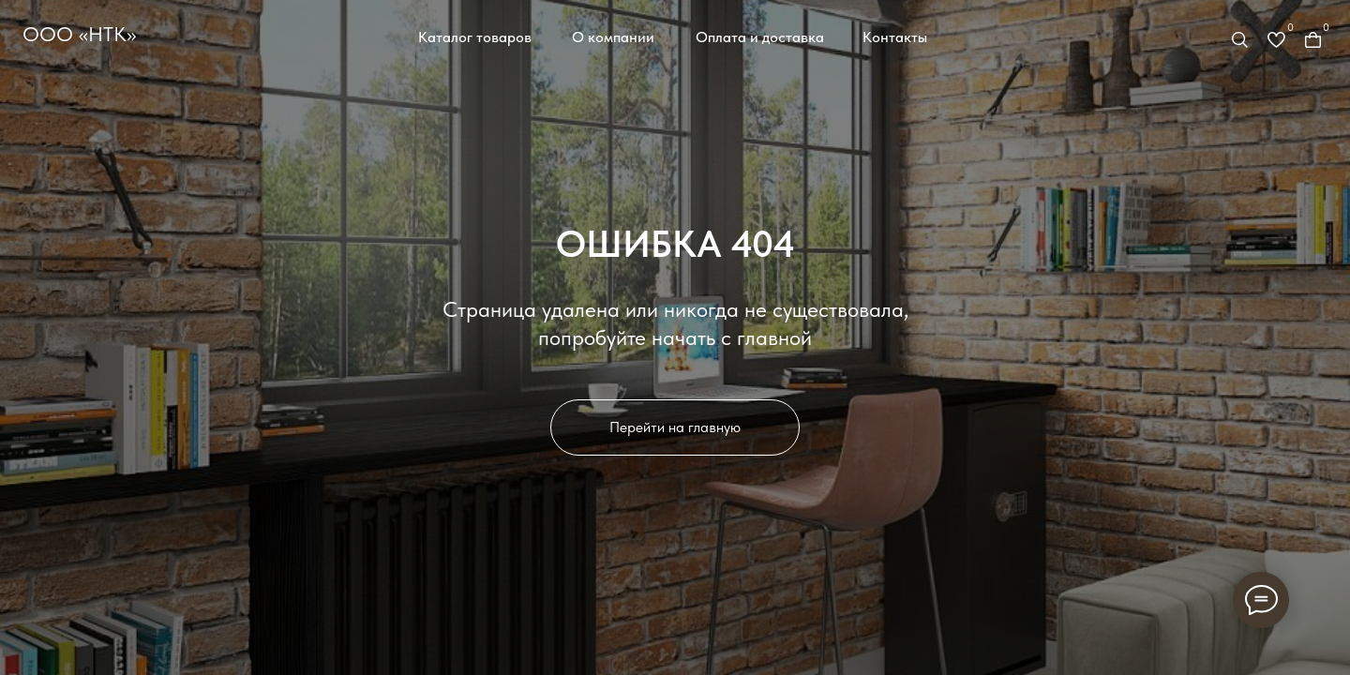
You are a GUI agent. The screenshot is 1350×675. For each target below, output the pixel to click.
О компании (613, 37)
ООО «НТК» (79, 34)
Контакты (894, 37)
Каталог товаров (475, 37)
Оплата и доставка (760, 37)
